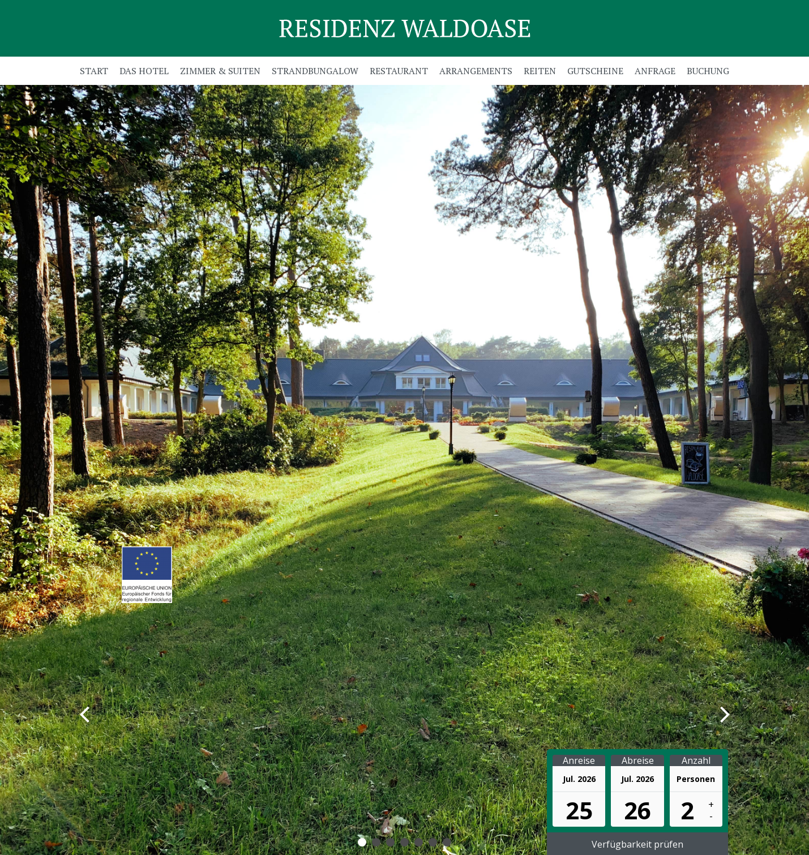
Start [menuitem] (94, 71)
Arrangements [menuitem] (475, 71)
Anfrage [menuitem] (655, 71)
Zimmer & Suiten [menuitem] (220, 71)
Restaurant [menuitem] (399, 71)
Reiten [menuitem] (540, 71)
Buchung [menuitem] (708, 71)
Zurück (107, 713)
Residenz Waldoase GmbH (404, 28)
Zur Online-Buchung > (142, 497)
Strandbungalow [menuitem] (315, 71)
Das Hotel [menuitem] (144, 71)
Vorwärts (702, 713)
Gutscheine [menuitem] (595, 71)
